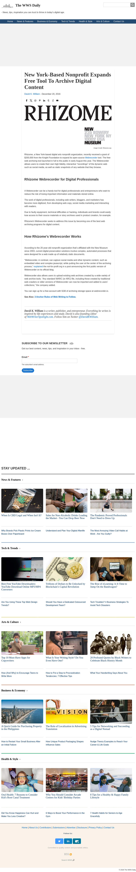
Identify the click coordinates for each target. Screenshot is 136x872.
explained (38, 266)
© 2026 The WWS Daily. (127, 870)
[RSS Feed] (66, 854)
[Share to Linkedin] (44, 100)
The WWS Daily (28, 5)
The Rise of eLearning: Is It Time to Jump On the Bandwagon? (108, 585)
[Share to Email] (57, 100)
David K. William (32, 94)
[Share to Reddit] (53, 100)
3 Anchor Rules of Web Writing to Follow (55, 297)
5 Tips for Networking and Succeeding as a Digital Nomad (110, 728)
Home (10, 21)
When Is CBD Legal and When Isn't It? (21, 515)
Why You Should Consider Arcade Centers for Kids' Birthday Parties (63, 796)
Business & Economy (47, 21)
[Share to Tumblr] (48, 100)
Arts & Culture (103, 21)
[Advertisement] (68, 45)
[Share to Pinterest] (39, 100)
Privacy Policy (95, 827)
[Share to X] (31, 100)
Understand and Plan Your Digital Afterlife (65, 531)
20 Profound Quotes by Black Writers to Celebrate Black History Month (110, 659)
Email (24, 357)
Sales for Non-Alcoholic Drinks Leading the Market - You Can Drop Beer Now (66, 517)
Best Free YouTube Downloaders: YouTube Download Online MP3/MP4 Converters (21, 586)
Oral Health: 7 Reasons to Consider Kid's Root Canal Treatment (19, 796)
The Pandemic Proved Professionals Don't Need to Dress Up (108, 517)
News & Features (25, 21)
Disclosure (82, 827)
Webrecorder (91, 158)
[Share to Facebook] (26, 100)
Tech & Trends (68, 21)
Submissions (59, 827)
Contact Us (119, 21)
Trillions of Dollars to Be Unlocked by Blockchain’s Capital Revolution (65, 585)
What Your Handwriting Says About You (108, 673)
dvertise (71, 827)
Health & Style (85, 21)
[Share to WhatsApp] (35, 100)
